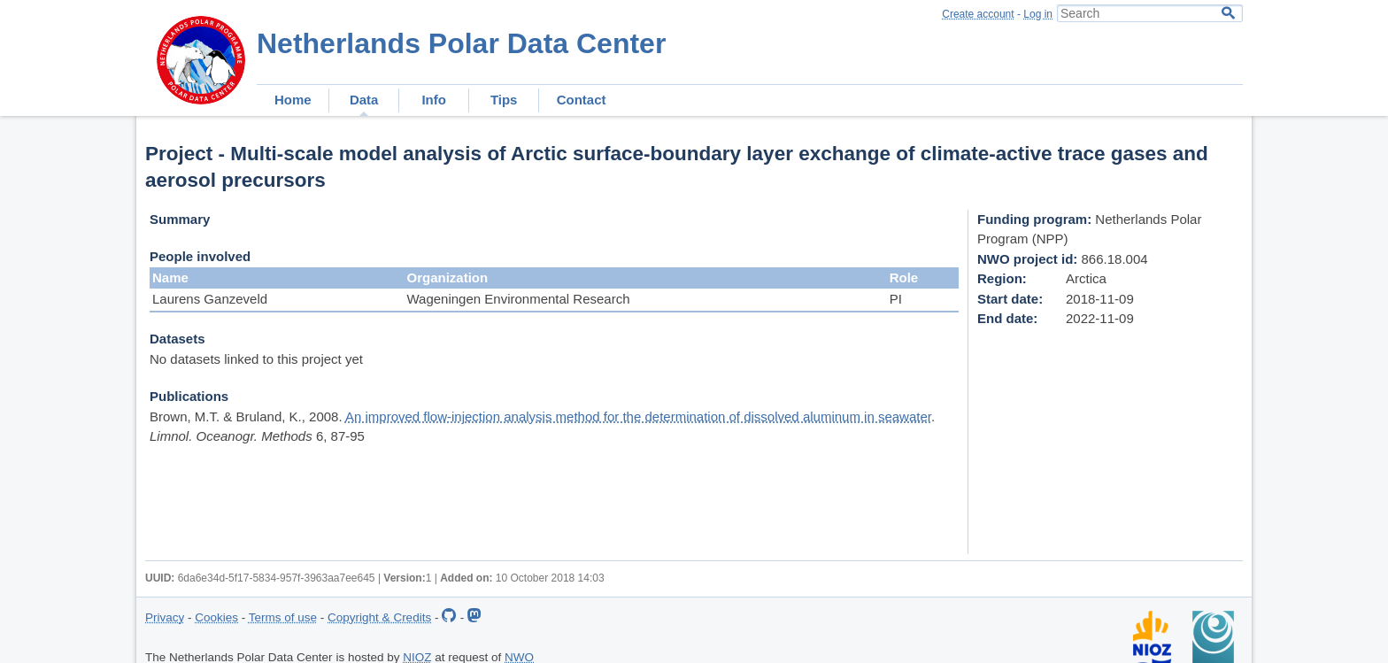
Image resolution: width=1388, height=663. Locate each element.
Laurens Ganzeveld (209, 298)
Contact (581, 99)
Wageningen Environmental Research (517, 298)
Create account (978, 14)
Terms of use (283, 617)
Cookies (216, 617)
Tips (504, 99)
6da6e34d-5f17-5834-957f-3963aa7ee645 (276, 578)
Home (293, 99)
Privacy (164, 617)
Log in (1038, 14)
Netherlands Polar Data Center (461, 43)
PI (896, 298)
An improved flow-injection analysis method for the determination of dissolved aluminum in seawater (638, 416)
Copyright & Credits (379, 617)
